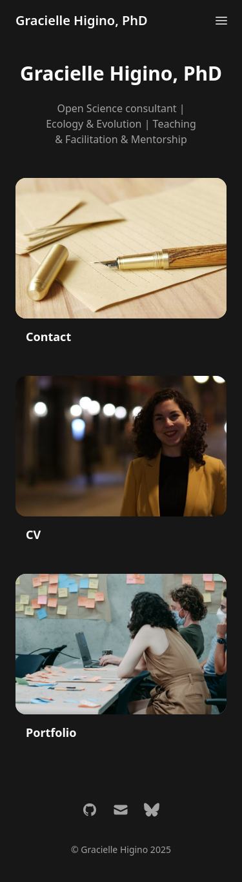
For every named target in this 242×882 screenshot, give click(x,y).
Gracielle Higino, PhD (81, 20)
